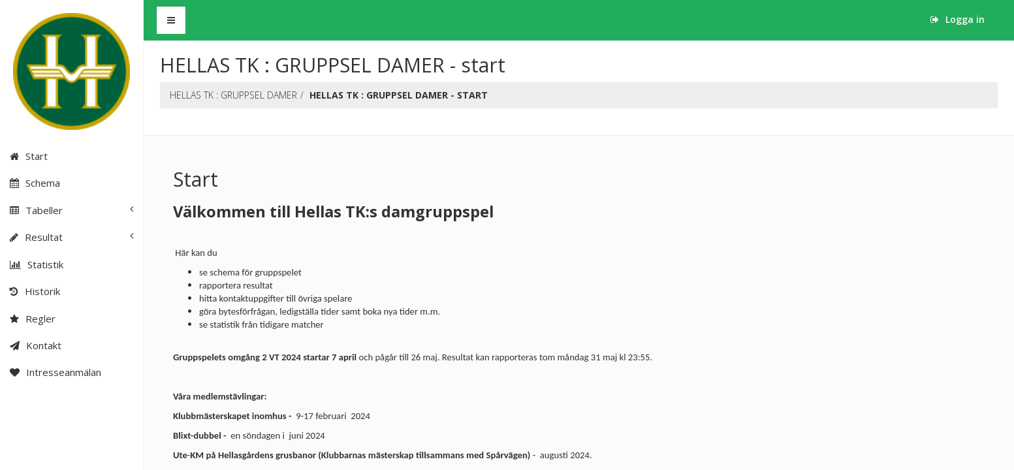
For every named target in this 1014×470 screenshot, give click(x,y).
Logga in (957, 19)
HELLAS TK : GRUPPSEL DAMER (233, 95)
